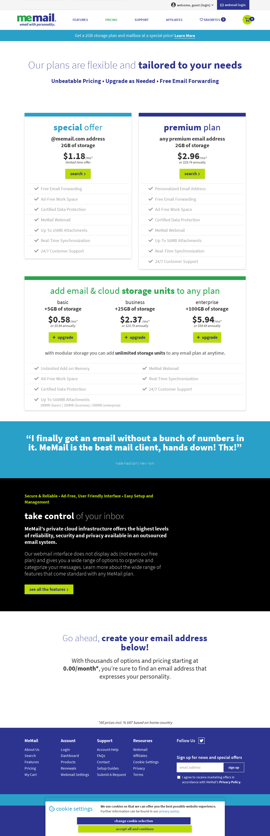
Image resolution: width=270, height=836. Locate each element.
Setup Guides (108, 768)
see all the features (49, 589)
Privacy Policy (146, 800)
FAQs (101, 755)
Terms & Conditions (168, 800)
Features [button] (80, 20)
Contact (103, 761)
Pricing (30, 768)
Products (68, 761)
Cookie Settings (146, 761)
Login (65, 749)
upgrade (62, 337)
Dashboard (70, 755)
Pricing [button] (111, 20)
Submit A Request (111, 774)
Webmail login (233, 5)
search (78, 173)
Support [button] (142, 20)
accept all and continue (178, 828)
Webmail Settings (75, 774)
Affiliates (140, 755)
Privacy (139, 768)
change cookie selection (91, 828)
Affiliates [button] (174, 20)
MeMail (103, 800)
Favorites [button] (213, 19)
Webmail (140, 749)
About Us (32, 749)
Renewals (68, 768)
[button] (248, 20)
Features (32, 761)
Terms (138, 774)
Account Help (108, 749)
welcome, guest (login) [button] (192, 4)
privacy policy (169, 819)
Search (30, 755)
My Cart (31, 774)
